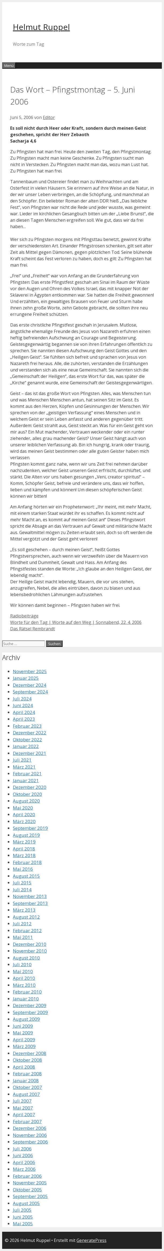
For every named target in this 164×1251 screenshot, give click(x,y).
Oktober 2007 (27, 1087)
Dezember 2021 (29, 753)
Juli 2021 (22, 760)
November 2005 (30, 1183)
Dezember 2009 (29, 1005)
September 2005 (30, 1196)
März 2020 (24, 821)
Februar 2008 (27, 1073)
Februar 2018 (27, 862)
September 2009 (30, 1012)
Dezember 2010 (29, 944)
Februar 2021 (27, 773)
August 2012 (26, 917)
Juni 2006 (23, 1155)
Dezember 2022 (29, 733)
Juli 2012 (22, 923)
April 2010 (24, 978)
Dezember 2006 (29, 1128)
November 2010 (30, 951)
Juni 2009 (23, 1026)
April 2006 (24, 1162)
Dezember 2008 (29, 1053)
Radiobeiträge (24, 616)
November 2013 (30, 896)
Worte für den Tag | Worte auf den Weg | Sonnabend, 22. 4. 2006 (76, 622)
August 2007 (26, 1094)
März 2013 (24, 910)
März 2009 (24, 1046)
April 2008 (24, 1067)
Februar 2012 (27, 930)
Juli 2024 (22, 699)
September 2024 (30, 692)
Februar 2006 (27, 1176)
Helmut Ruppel (41, 26)
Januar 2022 (26, 746)
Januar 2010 (26, 999)
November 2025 (30, 671)
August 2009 (26, 1019)
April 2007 (24, 1114)
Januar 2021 (26, 780)
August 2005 (26, 1203)
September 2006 (30, 1142)
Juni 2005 (23, 1217)
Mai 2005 (23, 1224)
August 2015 (26, 876)
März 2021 (24, 767)
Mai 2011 (23, 937)
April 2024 (24, 712)
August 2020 (26, 801)
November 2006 (30, 1135)
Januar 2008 (26, 1080)
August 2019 (26, 835)
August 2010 (26, 958)
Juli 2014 (22, 890)
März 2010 (24, 985)
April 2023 (24, 719)
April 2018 (24, 849)
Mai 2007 (23, 1108)
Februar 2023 (27, 726)
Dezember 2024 (29, 685)
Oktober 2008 (27, 1060)
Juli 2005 (22, 1210)
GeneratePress (91, 1240)
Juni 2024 (23, 705)
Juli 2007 (22, 1101)
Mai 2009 (23, 1033)
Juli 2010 (22, 964)
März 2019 (24, 842)
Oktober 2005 (27, 1190)
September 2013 (30, 903)
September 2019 (30, 828)
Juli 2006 (22, 1149)
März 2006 (24, 1169)
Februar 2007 (27, 1121)
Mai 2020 (23, 808)
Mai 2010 (23, 971)
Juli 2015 (22, 883)
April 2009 (24, 1040)
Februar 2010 (27, 992)
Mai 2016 (23, 869)
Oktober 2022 (27, 739)
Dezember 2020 (29, 787)
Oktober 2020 (27, 794)
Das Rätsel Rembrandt (32, 629)
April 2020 (24, 814)
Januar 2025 (26, 678)
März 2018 (24, 855)
